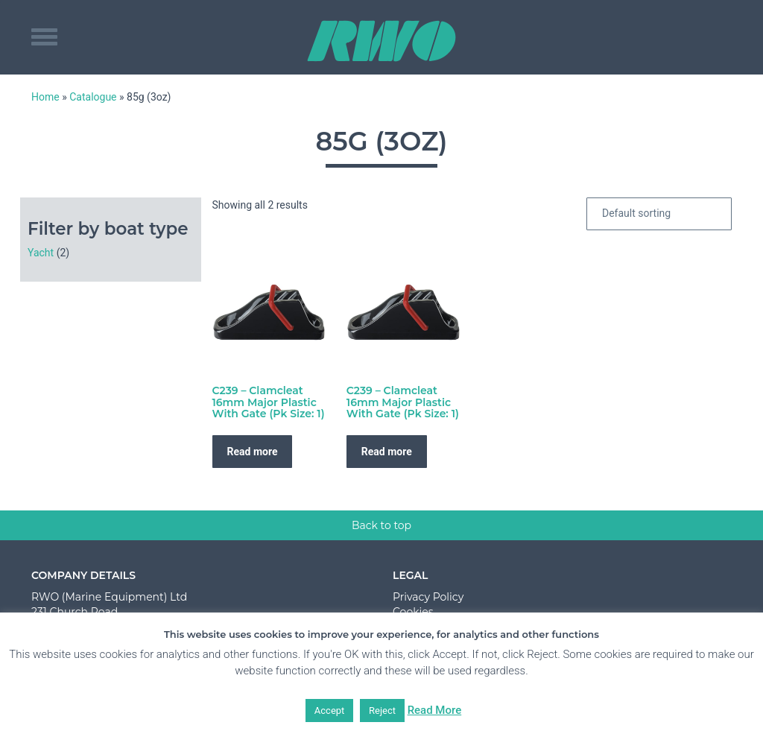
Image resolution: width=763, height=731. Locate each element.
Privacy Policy (428, 597)
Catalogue (92, 97)
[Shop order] (659, 213)
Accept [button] (329, 710)
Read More (435, 710)
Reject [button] (382, 710)
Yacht (41, 253)
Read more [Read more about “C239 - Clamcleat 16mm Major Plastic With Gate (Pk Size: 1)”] (252, 452)
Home (45, 97)
